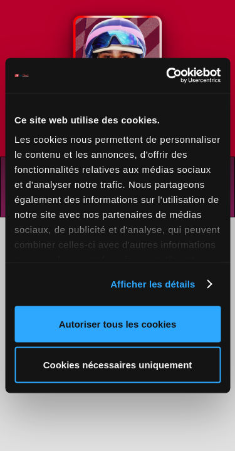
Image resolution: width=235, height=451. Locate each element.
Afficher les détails (152, 284)
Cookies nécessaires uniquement (117, 365)
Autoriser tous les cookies (118, 323)
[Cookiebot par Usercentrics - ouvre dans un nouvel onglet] (167, 76)
